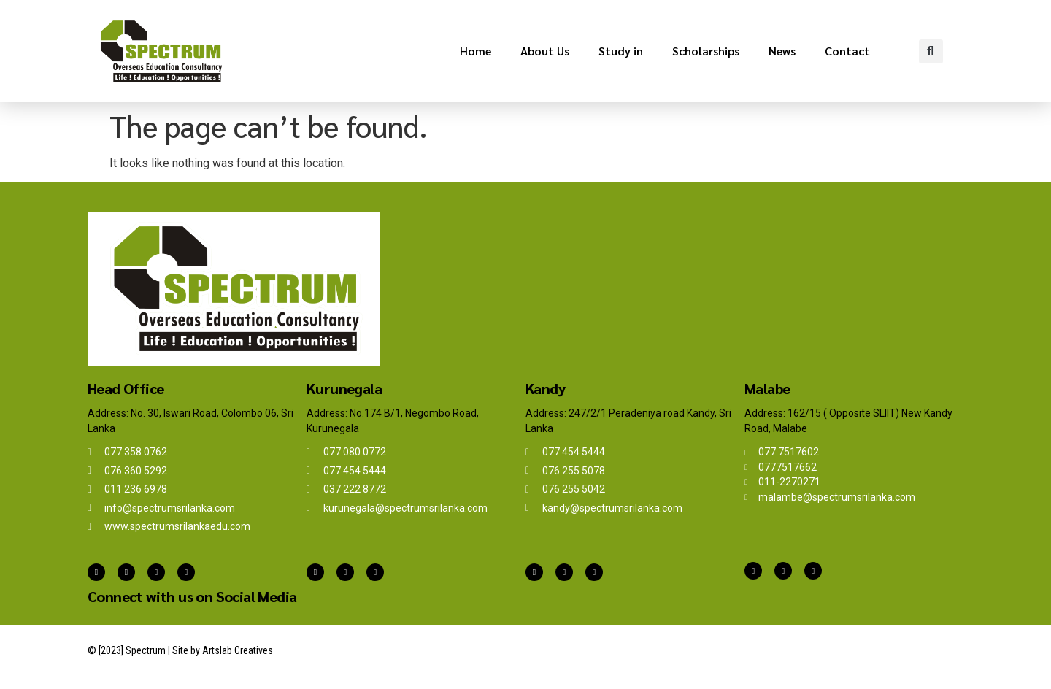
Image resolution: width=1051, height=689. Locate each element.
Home (475, 50)
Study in (620, 50)
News (782, 50)
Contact (847, 50)
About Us (544, 50)
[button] (931, 51)
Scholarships (705, 50)
